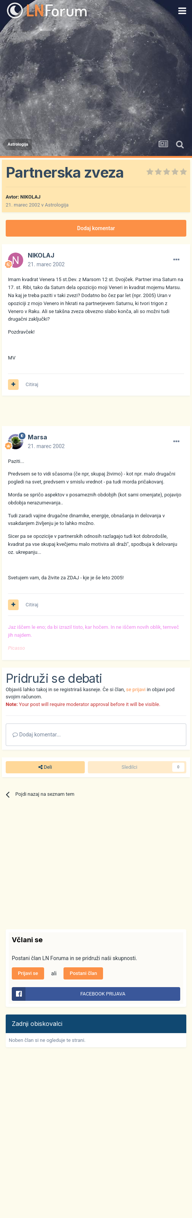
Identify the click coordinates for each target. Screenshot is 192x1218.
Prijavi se (28, 973)
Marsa (37, 437)
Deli (45, 767)
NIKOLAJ (30, 197)
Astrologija (56, 205)
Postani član (83, 973)
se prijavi (136, 689)
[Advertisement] (96, 78)
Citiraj (31, 384)
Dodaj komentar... (37, 734)
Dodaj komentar (96, 228)
